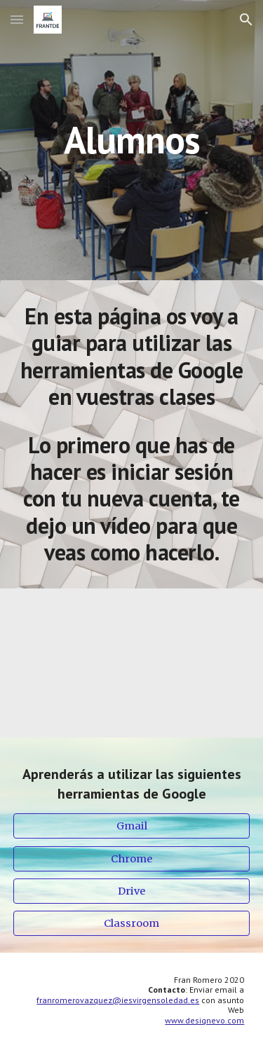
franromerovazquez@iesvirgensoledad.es (117, 1000)
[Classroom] (132, 922)
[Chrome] (132, 858)
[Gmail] (132, 826)
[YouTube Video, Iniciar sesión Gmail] (131, 663)
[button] (17, 19)
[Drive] (132, 890)
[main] (131, 140)
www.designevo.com (204, 1020)
